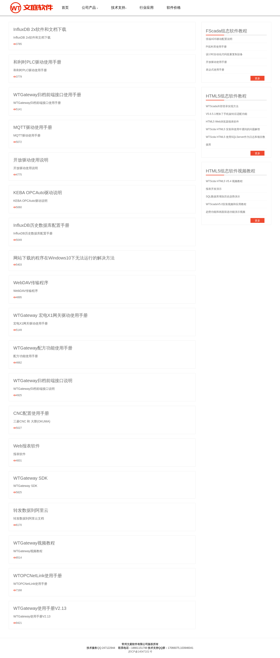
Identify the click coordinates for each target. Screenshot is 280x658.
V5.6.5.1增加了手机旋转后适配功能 (226, 113)
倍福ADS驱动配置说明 (219, 39)
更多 (257, 78)
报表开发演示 (214, 188)
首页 (65, 7)
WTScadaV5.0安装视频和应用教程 (226, 204)
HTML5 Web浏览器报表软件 (222, 121)
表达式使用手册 (215, 69)
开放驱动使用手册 (216, 62)
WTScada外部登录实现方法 (222, 106)
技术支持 (118, 7)
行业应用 (147, 7)
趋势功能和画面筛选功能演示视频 (225, 211)
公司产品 (90, 7)
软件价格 (174, 7)
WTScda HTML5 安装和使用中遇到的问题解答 (233, 129)
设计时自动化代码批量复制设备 (224, 54)
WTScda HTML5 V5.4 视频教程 (224, 181)
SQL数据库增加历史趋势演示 (223, 196)
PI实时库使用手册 (216, 46)
